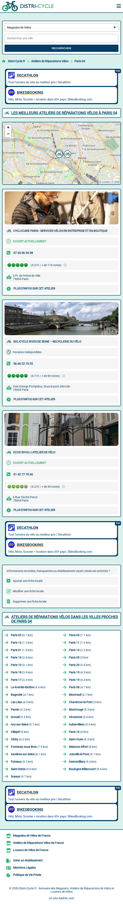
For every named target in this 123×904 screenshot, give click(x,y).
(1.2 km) (22, 642)
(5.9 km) (82, 724)
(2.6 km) (22, 657)
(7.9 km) (29, 746)
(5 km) (85, 702)
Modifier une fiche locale (28, 591)
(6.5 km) (82, 739)
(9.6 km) (24, 769)
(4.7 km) (80, 687)
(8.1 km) (28, 754)
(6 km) (20, 732)
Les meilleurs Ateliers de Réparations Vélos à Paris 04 (64, 113)
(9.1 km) (85, 754)
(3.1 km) (22, 665)
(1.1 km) (80, 635)
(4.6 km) (28, 687)
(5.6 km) (81, 717)
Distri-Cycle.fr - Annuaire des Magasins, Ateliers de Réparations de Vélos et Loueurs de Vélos (66, 890)
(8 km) (83, 746)
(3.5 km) (80, 665)
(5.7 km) (25, 724)
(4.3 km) (80, 672)
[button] (59, 154)
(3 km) (78, 657)
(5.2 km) (21, 709)
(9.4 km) (82, 761)
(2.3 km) (80, 650)
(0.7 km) (22, 635)
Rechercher (61, 48)
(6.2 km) (20, 739)
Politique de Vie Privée (27, 875)
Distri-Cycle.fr (16, 61)
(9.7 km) (21, 776)
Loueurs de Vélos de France (30, 850)
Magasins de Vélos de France (31, 835)
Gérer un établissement (28, 860)
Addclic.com (66, 898)
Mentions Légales (24, 867)
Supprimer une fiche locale (29, 601)
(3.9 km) (22, 672)
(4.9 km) (22, 702)
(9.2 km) (22, 761)
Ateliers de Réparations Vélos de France (38, 842)
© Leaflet (104, 182)
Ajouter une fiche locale (28, 580)
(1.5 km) (22, 650)
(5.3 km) (82, 709)
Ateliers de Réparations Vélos (49, 61)
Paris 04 (79, 61)
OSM (117, 182)
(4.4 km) (80, 679)
